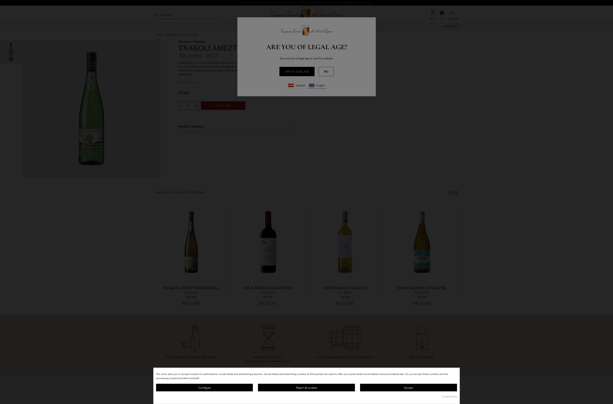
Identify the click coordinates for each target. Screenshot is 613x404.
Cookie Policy (449, 396)
